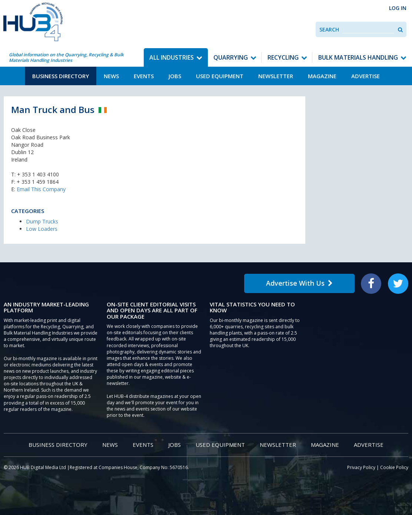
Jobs (175, 76)
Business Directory (60, 76)
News (111, 76)
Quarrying (230, 57)
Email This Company (41, 189)
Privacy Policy (361, 467)
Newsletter (275, 76)
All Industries (171, 57)
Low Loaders (41, 228)
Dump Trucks (42, 221)
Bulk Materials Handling (358, 57)
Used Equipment (219, 76)
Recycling (283, 57)
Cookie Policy (394, 467)
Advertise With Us (299, 283)
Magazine (322, 76)
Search (329, 29)
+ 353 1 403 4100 (38, 174)
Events (144, 76)
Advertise (365, 76)
